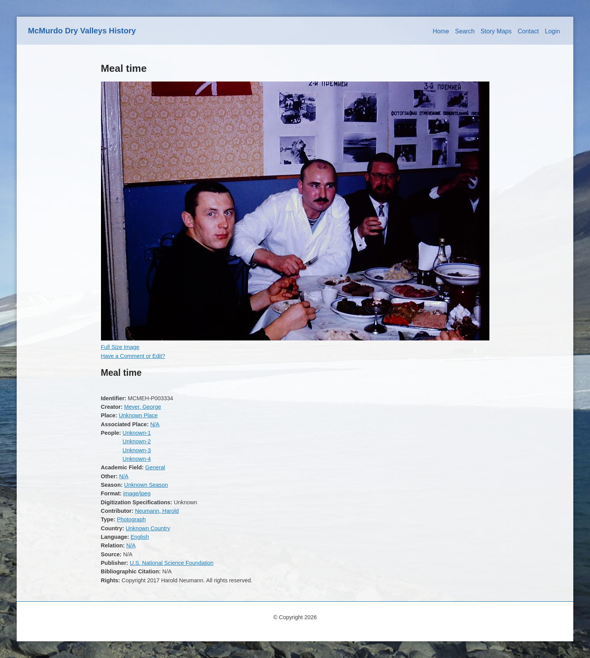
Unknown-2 (136, 441)
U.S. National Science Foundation (172, 563)
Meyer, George (142, 407)
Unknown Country (147, 528)
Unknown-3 (136, 450)
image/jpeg (136, 493)
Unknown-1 (136, 433)
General (155, 467)
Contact (528, 31)
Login (552, 31)
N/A (155, 424)
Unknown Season (146, 485)
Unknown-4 (136, 459)
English (140, 537)
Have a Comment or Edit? (133, 356)
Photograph (131, 519)
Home (441, 31)
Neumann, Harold (157, 511)
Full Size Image (120, 347)
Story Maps (496, 31)
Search (465, 31)
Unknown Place (138, 415)
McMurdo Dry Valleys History (82, 30)
